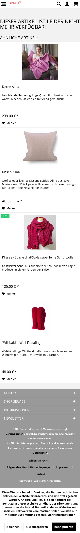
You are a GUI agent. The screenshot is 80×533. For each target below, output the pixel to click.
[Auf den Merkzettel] (9, 123)
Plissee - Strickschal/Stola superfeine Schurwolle (37, 257)
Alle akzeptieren (37, 527)
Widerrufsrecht (39, 460)
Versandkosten (14, 433)
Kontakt (40, 474)
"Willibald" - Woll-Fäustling (21, 343)
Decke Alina (10, 87)
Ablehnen (13, 527)
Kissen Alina (11, 172)
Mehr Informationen (61, 515)
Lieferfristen (39, 452)
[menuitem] (59, 4)
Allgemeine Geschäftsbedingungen (29, 467)
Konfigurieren (63, 527)
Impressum (63, 467)
